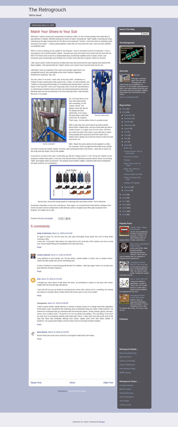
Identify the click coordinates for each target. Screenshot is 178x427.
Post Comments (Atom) (77, 391)
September (128, 125)
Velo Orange (124, 401)
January (127, 190)
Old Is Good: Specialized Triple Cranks (139, 245)
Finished (127, 160)
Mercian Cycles (125, 389)
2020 (124, 112)
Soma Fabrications (126, 397)
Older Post (108, 383)
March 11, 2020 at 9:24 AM (62, 233)
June (126, 135)
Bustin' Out (128, 148)
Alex (39, 279)
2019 (124, 195)
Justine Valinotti (43, 255)
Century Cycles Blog (127, 361)
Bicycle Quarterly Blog (127, 353)
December (128, 115)
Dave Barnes (42, 332)
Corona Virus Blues (131, 157)
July (126, 132)
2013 (124, 215)
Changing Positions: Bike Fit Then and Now (139, 263)
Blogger (102, 422)
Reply (39, 247)
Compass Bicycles (126, 385)
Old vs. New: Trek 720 (138, 279)
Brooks (137, 75)
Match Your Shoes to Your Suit (131, 170)
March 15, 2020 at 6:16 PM (58, 332)
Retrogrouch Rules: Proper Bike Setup (137, 296)
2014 (124, 211)
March (126, 145)
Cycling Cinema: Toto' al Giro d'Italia (133, 152)
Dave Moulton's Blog (127, 369)
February (128, 187)
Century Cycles (125, 405)
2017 (124, 201)
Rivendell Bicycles (126, 393)
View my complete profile (128, 97)
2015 (124, 208)
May (126, 138)
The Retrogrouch (47, 9)
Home (72, 383)
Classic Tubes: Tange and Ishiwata (138, 228)
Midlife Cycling (125, 373)
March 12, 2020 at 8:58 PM (58, 303)
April (126, 142)
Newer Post (36, 383)
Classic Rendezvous (127, 365)
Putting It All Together (132, 183)
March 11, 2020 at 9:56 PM (61, 255)
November (128, 118)
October (127, 122)
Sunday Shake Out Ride (133, 174)
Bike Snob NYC (125, 357)
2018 (124, 198)
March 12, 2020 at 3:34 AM (51, 279)
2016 (124, 205)
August (127, 128)
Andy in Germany (44, 233)
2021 (124, 109)
